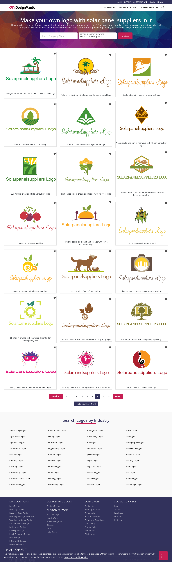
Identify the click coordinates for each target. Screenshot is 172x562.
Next (117, 395)
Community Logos (17, 472)
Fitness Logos (54, 466)
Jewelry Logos (93, 454)
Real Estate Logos (134, 448)
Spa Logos (130, 472)
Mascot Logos (93, 472)
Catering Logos (16, 460)
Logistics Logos (94, 466)
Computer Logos (17, 484)
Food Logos (53, 472)
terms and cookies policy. (76, 557)
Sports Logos (132, 478)
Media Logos (93, 478)
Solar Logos (131, 466)
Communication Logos (19, 478)
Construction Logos (57, 430)
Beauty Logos (15, 454)
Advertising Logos (17, 430)
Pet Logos (130, 436)
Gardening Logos (56, 484)
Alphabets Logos (17, 442)
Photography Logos (135, 442)
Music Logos (131, 430)
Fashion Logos (55, 454)
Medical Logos (93, 484)
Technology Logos (134, 484)
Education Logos (55, 442)
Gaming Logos (55, 478)
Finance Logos (54, 460)
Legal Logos (92, 460)
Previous (56, 395)
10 (109, 395)
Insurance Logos (94, 448)
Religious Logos (133, 454)
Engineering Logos (56, 448)
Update (125, 35)
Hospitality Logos (95, 436)
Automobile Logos (17, 448)
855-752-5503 (138, 2)
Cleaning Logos (16, 466)
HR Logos (91, 442)
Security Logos (132, 460)
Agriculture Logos (17, 436)
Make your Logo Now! (86, 403)
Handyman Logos (95, 430)
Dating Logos (54, 436)
